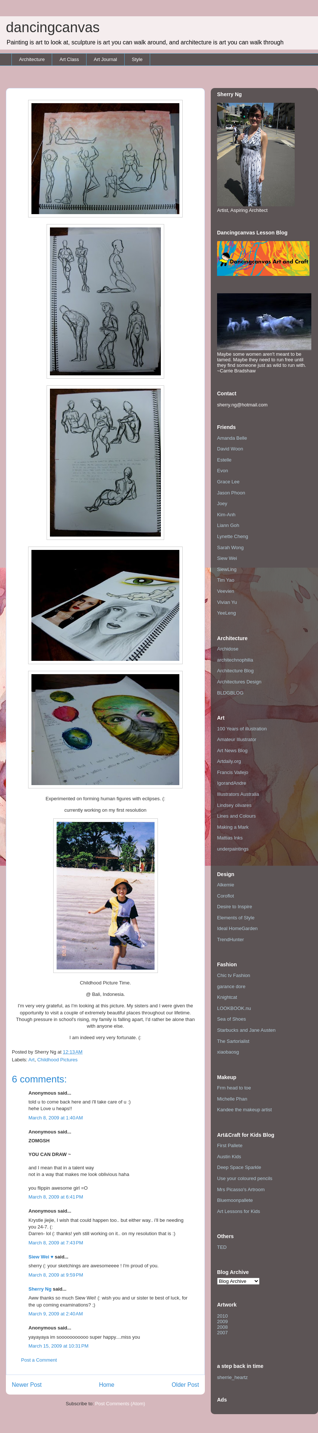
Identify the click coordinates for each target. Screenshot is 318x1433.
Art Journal (105, 59)
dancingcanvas (53, 27)
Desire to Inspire (234, 906)
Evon (222, 470)
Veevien (225, 591)
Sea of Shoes (231, 1019)
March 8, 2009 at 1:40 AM (55, 1118)
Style (137, 59)
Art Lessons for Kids (238, 1211)
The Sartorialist (233, 1041)
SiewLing (227, 569)
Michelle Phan (232, 1099)
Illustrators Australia (238, 794)
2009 (222, 1321)
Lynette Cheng (232, 536)
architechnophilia (235, 660)
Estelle (224, 460)
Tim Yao (225, 580)
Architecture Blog (235, 670)
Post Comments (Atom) (120, 1403)
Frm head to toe (234, 1088)
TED (222, 1247)
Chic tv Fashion (233, 975)
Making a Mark (232, 827)
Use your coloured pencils (245, 1178)
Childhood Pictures (57, 1059)
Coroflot (225, 896)
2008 (222, 1327)
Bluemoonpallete (235, 1200)
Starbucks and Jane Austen (246, 1030)
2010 (222, 1316)
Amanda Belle (232, 438)
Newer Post (27, 1385)
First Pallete (230, 1145)
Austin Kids (229, 1156)
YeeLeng (226, 613)
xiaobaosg (228, 1052)
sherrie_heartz (232, 1377)
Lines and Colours (236, 816)
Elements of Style (235, 917)
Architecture (32, 59)
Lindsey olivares (234, 805)
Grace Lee (228, 481)
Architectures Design (239, 682)
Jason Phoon (231, 493)
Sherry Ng (39, 1289)
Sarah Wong (230, 547)
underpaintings (232, 849)
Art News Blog (232, 750)
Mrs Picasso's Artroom (241, 1189)
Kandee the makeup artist (244, 1109)
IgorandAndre (231, 783)
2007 (222, 1332)
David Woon (230, 449)
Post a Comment (39, 1360)
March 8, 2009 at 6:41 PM (55, 1197)
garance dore (231, 986)
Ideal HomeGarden (237, 928)
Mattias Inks (230, 838)
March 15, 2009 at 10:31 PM (58, 1346)
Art (31, 1059)
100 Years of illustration (242, 728)
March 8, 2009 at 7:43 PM (55, 1243)
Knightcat (227, 997)
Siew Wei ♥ (40, 1257)
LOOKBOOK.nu (234, 1008)
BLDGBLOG (230, 693)
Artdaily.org (229, 761)
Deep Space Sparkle (239, 1167)
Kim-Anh (226, 514)
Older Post (185, 1385)
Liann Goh (228, 525)
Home (107, 1385)
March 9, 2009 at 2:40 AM (55, 1314)
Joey (222, 503)
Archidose (227, 649)
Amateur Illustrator (236, 739)
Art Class (69, 59)
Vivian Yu (227, 602)
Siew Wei (227, 558)
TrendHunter (230, 939)
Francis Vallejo (232, 772)
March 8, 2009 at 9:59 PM (55, 1275)
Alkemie (225, 885)
